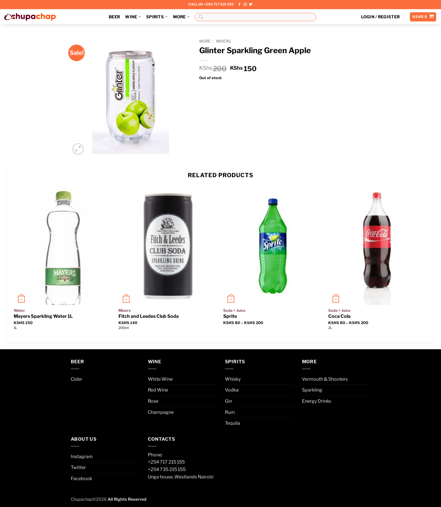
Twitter (78, 467)
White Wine (160, 379)
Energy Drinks (316, 401)
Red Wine (158, 390)
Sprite (230, 316)
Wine (133, 16)
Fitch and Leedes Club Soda (148, 316)
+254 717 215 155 (166, 462)
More (181, 16)
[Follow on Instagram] (245, 5)
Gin (228, 401)
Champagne (161, 412)
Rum (230, 412)
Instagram (82, 456)
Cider (76, 379)
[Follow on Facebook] (239, 5)
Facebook (81, 478)
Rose (153, 401)
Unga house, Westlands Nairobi (181, 477)
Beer (114, 16)
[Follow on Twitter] (250, 5)
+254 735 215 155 (167, 469)
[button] (380, 17)
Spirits (157, 16)
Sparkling (312, 390)
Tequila (232, 423)
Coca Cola (339, 316)
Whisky (233, 379)
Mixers (223, 41)
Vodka (232, 390)
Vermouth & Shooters (325, 379)
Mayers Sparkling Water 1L (43, 316)
